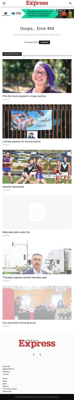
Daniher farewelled (13, 186)
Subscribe (6, 366)
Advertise (6, 371)
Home (4, 378)
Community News (9, 389)
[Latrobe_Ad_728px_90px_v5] (37, 13)
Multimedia (6, 391)
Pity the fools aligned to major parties (24, 96)
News (4, 381)
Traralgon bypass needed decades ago (24, 277)
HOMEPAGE (44, 42)
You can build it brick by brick (19, 322)
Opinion (5, 386)
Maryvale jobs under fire (16, 232)
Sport (4, 383)
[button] (4, 3)
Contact (5, 374)
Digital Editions (8, 369)
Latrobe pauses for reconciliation (21, 141)
